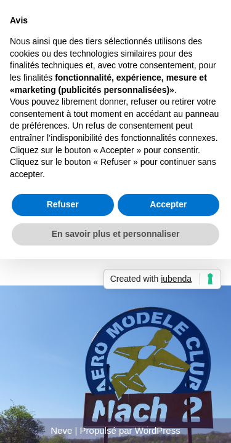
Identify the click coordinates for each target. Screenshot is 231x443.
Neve (61, 430)
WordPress (157, 430)
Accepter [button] (168, 204)
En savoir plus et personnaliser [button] (116, 234)
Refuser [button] (63, 204)
